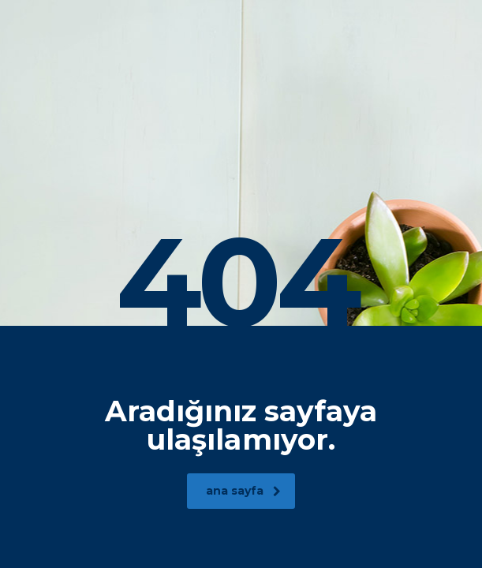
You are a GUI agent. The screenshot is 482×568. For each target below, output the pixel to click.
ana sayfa (243, 491)
